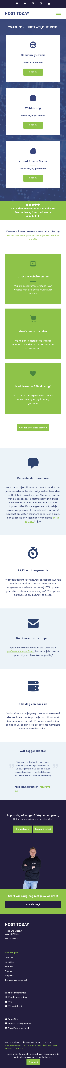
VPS (10, 1002)
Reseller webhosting (17, 997)
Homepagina (11, 952)
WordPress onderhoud (18, 1028)
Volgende (55, 765)
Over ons (9, 957)
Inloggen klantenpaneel (16, 980)
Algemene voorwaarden (15, 1045)
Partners (9, 966)
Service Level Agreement (19, 1023)
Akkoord (33, 1062)
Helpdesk (9, 975)
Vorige (11, 765)
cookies (48, 1054)
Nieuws (8, 971)
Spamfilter (13, 1019)
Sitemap (19, 1048)
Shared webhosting (17, 993)
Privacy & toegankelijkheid (39, 1045)
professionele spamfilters (21, 651)
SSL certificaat (15, 1006)
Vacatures (9, 962)
